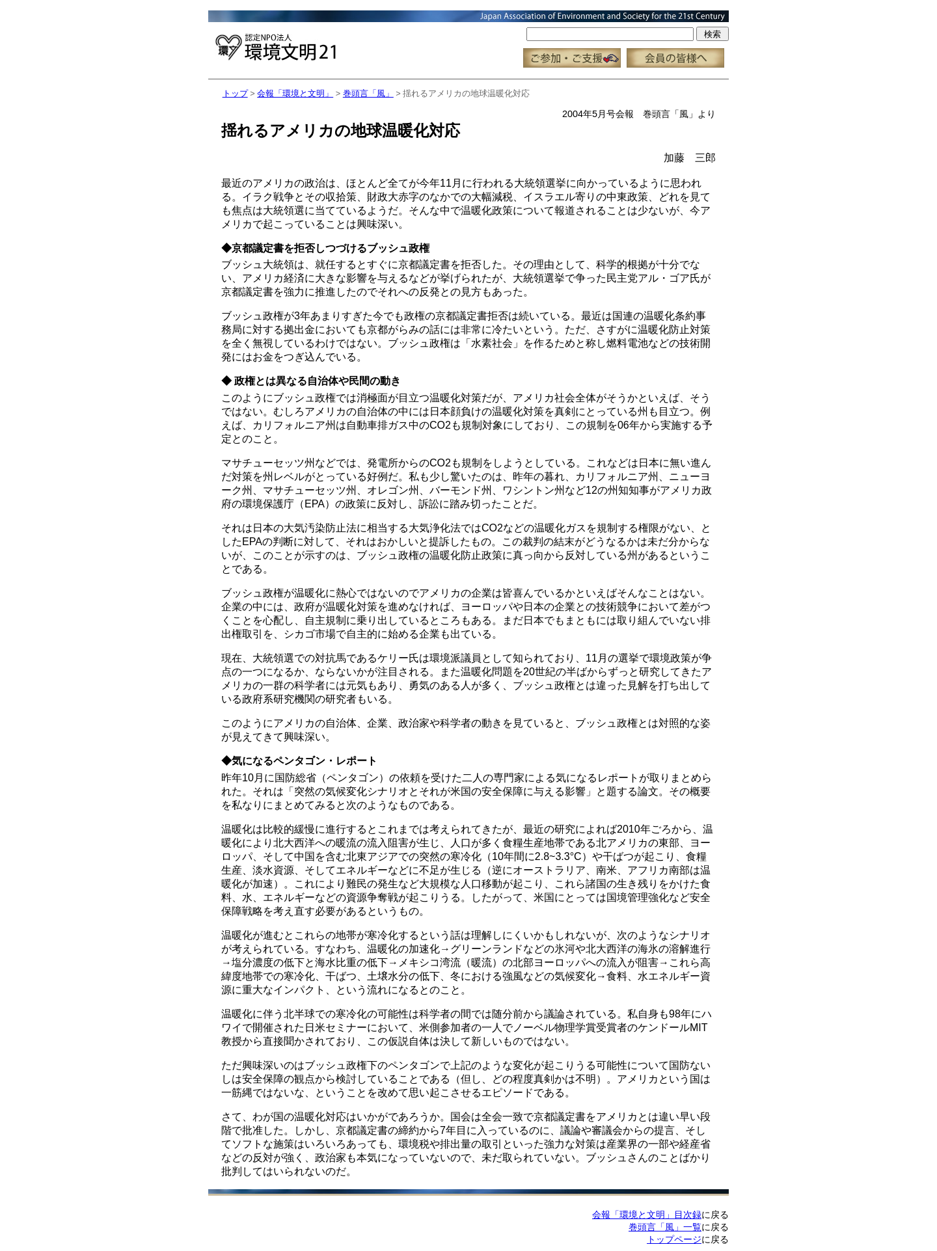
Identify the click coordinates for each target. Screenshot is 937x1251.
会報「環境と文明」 (295, 93)
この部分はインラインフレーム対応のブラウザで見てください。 (468, 39)
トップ (235, 93)
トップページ (674, 1239)
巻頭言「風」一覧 (665, 1227)
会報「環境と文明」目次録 (646, 1214)
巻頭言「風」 (368, 93)
